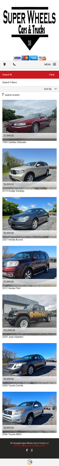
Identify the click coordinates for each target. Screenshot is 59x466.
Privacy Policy (30, 445)
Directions (41, 445)
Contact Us (18, 445)
